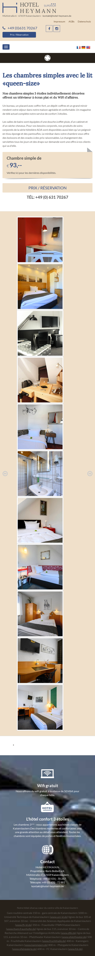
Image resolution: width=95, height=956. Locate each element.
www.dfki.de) (68, 932)
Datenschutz (84, 21)
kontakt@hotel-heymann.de (57, 15)
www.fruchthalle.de (54, 940)
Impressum (59, 21)
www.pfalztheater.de (74, 936)
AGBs (71, 21)
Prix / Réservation (19, 34)
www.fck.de (75, 948)
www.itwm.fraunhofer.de (21, 928)
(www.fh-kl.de (23, 924)
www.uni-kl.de (59, 916)
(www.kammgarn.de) (36, 944)
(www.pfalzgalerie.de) (24, 948)
